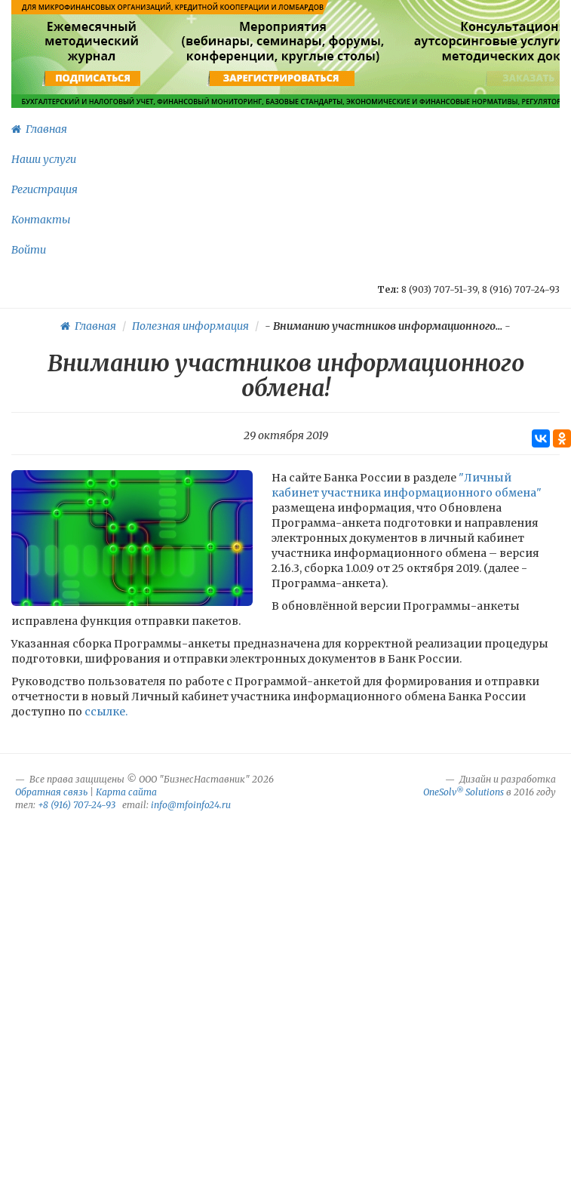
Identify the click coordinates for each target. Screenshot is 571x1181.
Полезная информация (190, 326)
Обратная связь (51, 792)
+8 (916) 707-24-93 (76, 804)
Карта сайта (126, 792)
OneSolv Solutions (463, 792)
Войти (28, 250)
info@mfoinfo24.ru (191, 804)
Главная (39, 129)
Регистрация (44, 189)
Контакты (40, 219)
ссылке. (105, 711)
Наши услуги (43, 159)
